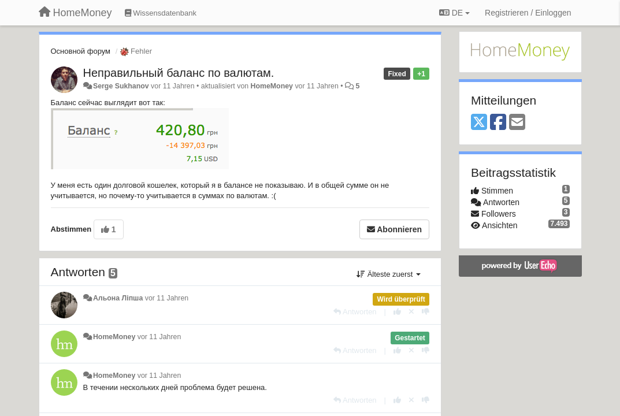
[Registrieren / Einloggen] (528, 13)
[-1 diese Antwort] (425, 311)
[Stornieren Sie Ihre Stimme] (411, 311)
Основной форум (81, 51)
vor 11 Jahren (166, 298)
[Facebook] (498, 123)
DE (454, 12)
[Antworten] (354, 311)
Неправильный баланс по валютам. (178, 72)
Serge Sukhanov (121, 86)
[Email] (517, 123)
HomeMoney (272, 86)
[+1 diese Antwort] (397, 311)
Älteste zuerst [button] (389, 274)
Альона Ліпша (118, 298)
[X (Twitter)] (479, 123)
